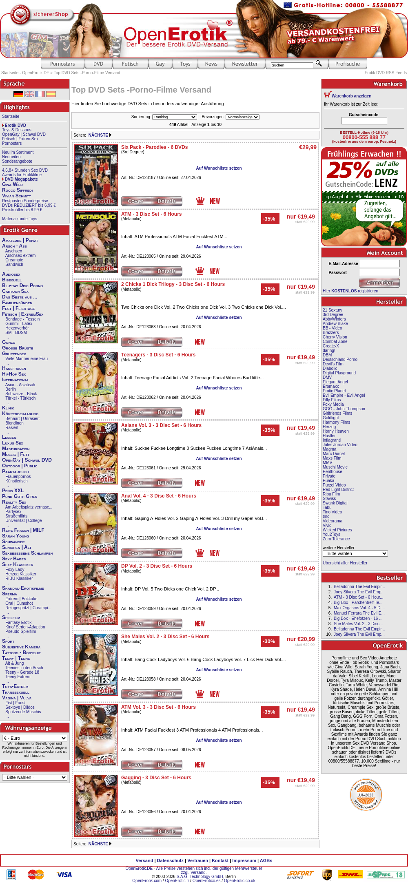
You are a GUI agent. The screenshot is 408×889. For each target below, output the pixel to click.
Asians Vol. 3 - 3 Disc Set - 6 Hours (161, 425)
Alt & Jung (14, 663)
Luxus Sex (12, 443)
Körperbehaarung (20, 413)
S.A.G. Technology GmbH (200, 876)
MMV (327, 462)
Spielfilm (11, 617)
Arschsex (13, 251)
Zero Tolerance (336, 539)
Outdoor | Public (19, 466)
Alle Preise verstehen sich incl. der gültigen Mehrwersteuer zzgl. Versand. (209, 870)
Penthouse (332, 471)
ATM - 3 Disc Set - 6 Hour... (359, 597)
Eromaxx (331, 386)
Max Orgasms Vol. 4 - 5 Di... (359, 608)
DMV (327, 377)
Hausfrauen (14, 368)
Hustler (329, 435)
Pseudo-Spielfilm (20, 631)
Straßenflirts (16, 516)
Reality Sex (14, 502)
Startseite (10, 116)
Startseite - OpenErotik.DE (25, 73)
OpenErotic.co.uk (239, 880)
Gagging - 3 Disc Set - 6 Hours (156, 778)
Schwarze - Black (21, 393)
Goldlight (331, 418)
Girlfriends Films (337, 413)
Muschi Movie (335, 467)
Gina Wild (12, 184)
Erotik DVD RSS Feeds (386, 73)
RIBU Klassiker (19, 578)
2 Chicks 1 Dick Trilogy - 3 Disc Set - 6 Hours (173, 284)
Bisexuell (12, 280)
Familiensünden (17, 302)
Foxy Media (333, 404)
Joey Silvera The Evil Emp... (359, 592)
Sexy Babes (14, 559)
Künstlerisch (16, 481)
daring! (329, 350)
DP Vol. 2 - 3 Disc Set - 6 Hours (156, 566)
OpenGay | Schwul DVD (24, 134)
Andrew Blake (335, 323)
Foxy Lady (14, 569)
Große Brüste (17, 348)
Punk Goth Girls (19, 496)
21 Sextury (332, 310)
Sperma (9, 594)
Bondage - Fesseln (22, 319)
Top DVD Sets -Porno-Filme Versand (87, 73)
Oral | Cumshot (19, 603)
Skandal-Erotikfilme (23, 588)
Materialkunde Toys (19, 219)
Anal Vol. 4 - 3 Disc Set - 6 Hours (158, 496)
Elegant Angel (335, 382)
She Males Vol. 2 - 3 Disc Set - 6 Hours (165, 636)
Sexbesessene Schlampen (27, 553)
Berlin (10, 389)
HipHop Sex (14, 374)
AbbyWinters (334, 319)
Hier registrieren (350, 291)
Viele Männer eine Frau (26, 358)
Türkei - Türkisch (20, 398)
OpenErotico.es (207, 880)
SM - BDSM (16, 332)
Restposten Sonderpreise (25, 201)
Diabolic (330, 368)
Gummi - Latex (18, 323)
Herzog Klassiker (20, 574)
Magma (329, 449)
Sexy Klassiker (17, 564)
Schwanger (13, 541)
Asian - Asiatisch (20, 385)
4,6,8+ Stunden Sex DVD (25, 170)
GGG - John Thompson (344, 409)
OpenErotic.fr (177, 880)
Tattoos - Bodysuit (21, 652)
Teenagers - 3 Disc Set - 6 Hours (158, 355)
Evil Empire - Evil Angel (344, 395)
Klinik (8, 408)
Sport (8, 641)
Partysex (13, 511)
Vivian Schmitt (16, 196)
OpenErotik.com (147, 880)
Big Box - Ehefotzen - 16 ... (358, 618)
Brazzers (331, 332)
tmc (326, 516)
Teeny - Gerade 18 (22, 672)
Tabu (327, 507)
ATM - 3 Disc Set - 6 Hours (151, 214)
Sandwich (14, 264)
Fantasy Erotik (18, 622)
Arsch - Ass (14, 246)
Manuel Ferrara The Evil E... (359, 613)
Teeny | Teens (16, 658)
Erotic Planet (334, 391)
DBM (327, 355)
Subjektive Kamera (21, 647)
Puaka (328, 480)
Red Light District (338, 489)
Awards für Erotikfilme (22, 174)
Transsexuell (15, 692)
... (7, 269)
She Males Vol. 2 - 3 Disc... (358, 623)
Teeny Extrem (17, 676)
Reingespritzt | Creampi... (28, 608)
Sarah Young (15, 536)
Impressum (244, 860)
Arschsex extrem (20, 255)
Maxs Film (332, 458)
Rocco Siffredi (17, 190)
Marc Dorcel (334, 453)
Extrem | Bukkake (21, 599)
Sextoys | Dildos (20, 707)
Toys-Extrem (15, 686)
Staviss (329, 498)
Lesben (9, 437)
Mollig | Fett (15, 454)
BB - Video (332, 328)
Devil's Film (333, 364)
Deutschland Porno (340, 359)
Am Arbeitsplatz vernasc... (29, 507)
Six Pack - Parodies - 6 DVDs (154, 147)
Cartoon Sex (15, 291)
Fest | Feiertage (18, 308)
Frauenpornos (18, 476)
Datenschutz (170, 860)
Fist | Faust (15, 703)
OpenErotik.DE (139, 868)
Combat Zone (335, 341)
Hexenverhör (17, 328)
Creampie (14, 260)
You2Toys (331, 534)
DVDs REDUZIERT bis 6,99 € (29, 205)
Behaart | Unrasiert (22, 418)
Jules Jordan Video (340, 444)
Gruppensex (14, 353)
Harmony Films (336, 422)
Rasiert (11, 427)
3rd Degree (333, 314)
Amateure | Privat (20, 240)
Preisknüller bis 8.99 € (22, 210)
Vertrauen (197, 860)
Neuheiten (11, 157)
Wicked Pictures (337, 530)
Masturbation (16, 448)
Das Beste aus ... (19, 297)
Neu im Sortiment (17, 152)
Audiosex (11, 274)
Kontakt (220, 860)
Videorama (332, 521)
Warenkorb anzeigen (351, 96)
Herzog (329, 427)
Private (329, 476)
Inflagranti (332, 440)
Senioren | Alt (16, 547)
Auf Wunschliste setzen (219, 168)
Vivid (327, 525)
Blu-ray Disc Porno (22, 285)
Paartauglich (15, 471)
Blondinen (14, 423)
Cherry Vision (335, 337)
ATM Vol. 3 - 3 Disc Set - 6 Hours (158, 707)
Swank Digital (335, 503)
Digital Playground (339, 373)
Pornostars (12, 143)
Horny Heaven (336, 431)
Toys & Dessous (16, 130)
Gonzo (8, 342)
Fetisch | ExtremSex (20, 139)
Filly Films (332, 400)
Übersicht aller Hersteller (345, 563)
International (15, 380)
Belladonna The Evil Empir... (359, 586)
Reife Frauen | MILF (23, 530)
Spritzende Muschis (23, 712)
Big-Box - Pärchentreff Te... (358, 602)
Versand (144, 860)
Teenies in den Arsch (24, 668)
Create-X (331, 346)
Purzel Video (334, 485)
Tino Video (332, 512)
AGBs (266, 860)
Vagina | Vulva (16, 698)
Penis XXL (13, 490)
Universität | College (23, 520)
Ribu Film (331, 494)
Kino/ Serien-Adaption (25, 627)
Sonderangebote (17, 161)
